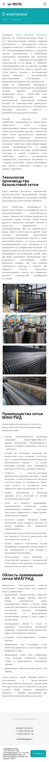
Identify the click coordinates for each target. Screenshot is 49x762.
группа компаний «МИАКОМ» (31, 34)
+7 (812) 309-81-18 (25, 733)
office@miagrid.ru (24, 739)
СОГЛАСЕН (38, 753)
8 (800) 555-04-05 (24, 728)
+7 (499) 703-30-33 (25, 731)
